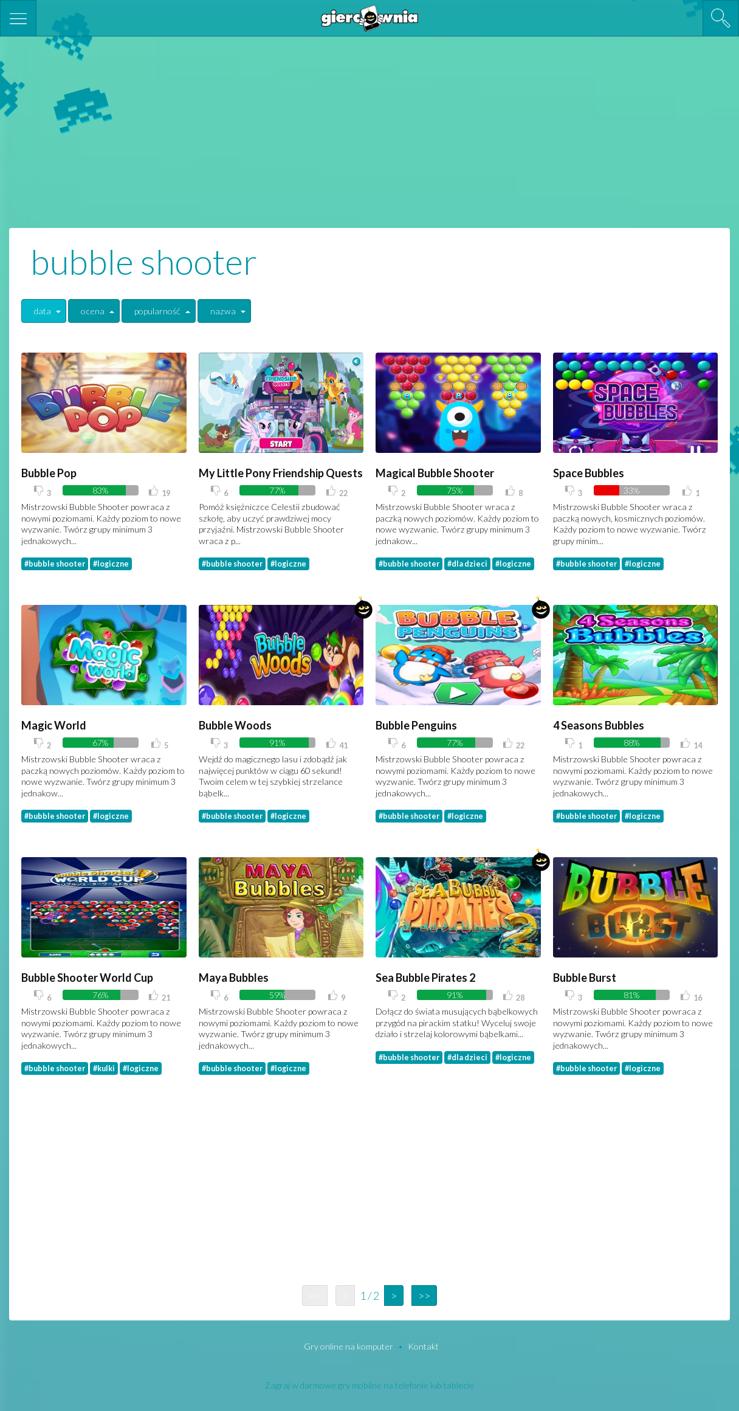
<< (315, 1295)
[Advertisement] (369, 131)
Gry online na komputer (349, 1346)
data (42, 311)
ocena (93, 311)
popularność (157, 311)
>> (424, 1295)
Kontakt (423, 1346)
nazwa (223, 311)
